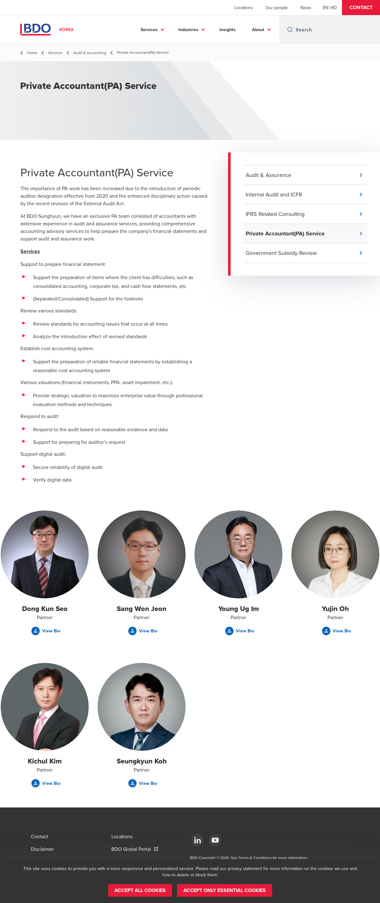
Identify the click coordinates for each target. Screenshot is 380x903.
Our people (276, 7)
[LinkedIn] (197, 840)
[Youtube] (215, 840)
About (258, 29)
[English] (325, 7)
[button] (361, 7)
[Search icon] (290, 29)
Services (149, 29)
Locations (243, 7)
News (305, 7)
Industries (188, 29)
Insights (228, 29)
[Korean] (334, 7)
